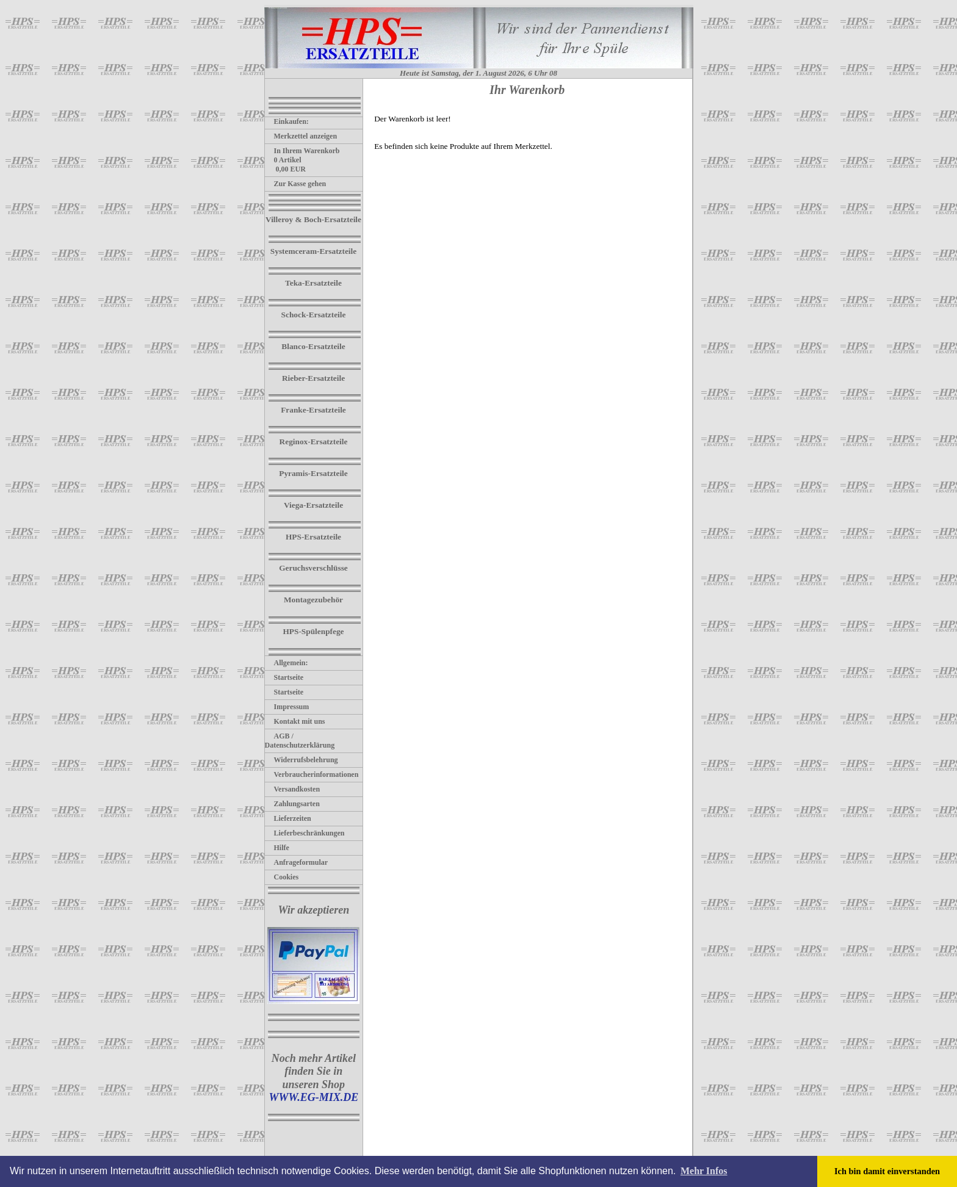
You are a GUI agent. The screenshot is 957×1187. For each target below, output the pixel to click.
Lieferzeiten (288, 818)
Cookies (282, 877)
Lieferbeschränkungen (305, 833)
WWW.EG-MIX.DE (313, 1097)
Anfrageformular (296, 862)
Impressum (287, 706)
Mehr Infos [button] (704, 1171)
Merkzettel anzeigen (301, 136)
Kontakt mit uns (295, 721)
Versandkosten (292, 789)
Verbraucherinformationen (312, 774)
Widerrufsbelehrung (301, 760)
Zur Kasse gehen (296, 183)
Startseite (284, 677)
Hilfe (277, 847)
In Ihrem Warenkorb (302, 150)
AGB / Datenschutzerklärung (300, 740)
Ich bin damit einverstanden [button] (887, 1171)
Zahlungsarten (292, 803)
